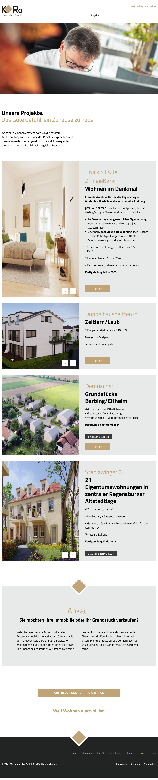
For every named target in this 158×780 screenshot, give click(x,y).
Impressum (122, 765)
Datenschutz (150, 765)
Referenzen (128, 16)
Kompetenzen (112, 16)
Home (71, 16)
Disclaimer (135, 765)
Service (140, 16)
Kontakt (151, 16)
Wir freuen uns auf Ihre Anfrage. (79, 694)
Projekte (98, 16)
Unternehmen (84, 16)
